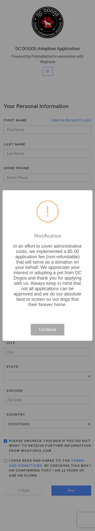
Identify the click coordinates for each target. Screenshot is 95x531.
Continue (47, 329)
